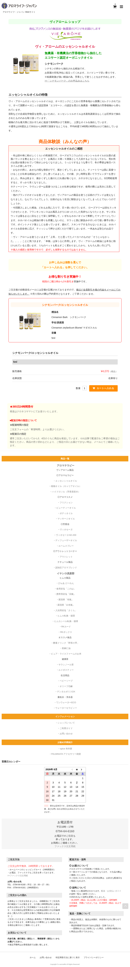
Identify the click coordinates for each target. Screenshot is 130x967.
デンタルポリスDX (66, 691)
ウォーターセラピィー (66, 707)
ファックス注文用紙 (65, 845)
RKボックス (66, 631)
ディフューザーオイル (66, 539)
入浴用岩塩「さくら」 (66, 609)
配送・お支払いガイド (111, 890)
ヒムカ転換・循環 (66, 615)
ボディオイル (66, 512)
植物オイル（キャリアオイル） (66, 485)
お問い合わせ (66, 733)
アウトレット (66, 556)
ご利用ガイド (66, 727)
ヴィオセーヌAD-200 (66, 534)
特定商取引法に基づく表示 (68, 957)
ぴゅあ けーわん (66, 582)
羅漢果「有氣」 (66, 599)
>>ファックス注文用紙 (18, 875)
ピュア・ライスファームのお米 (66, 653)
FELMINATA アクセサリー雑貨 (66, 753)
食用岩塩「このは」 (66, 588)
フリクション (66, 502)
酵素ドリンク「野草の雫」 (66, 642)
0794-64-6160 (65, 830)
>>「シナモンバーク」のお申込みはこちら (67, 80)
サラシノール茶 (66, 664)
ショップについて (66, 722)
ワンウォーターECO (66, 702)
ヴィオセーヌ (66, 529)
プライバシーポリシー (94, 957)
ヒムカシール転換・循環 (66, 620)
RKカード (66, 626)
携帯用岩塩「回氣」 (66, 593)
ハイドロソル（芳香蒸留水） (66, 491)
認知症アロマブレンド (66, 567)
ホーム (33, 957)
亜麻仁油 (66, 647)
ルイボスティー (66, 669)
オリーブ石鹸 (66, 685)
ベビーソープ (66, 680)
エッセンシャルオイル (66, 480)
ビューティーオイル (66, 507)
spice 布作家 (66, 748)
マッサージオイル (66, 518)
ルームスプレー (66, 545)
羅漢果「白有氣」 (66, 604)
